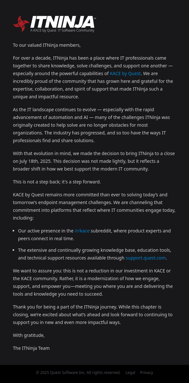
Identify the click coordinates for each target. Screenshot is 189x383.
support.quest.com (145, 258)
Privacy (146, 372)
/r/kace (82, 231)
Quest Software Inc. (67, 372)
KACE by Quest (125, 73)
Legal (130, 372)
